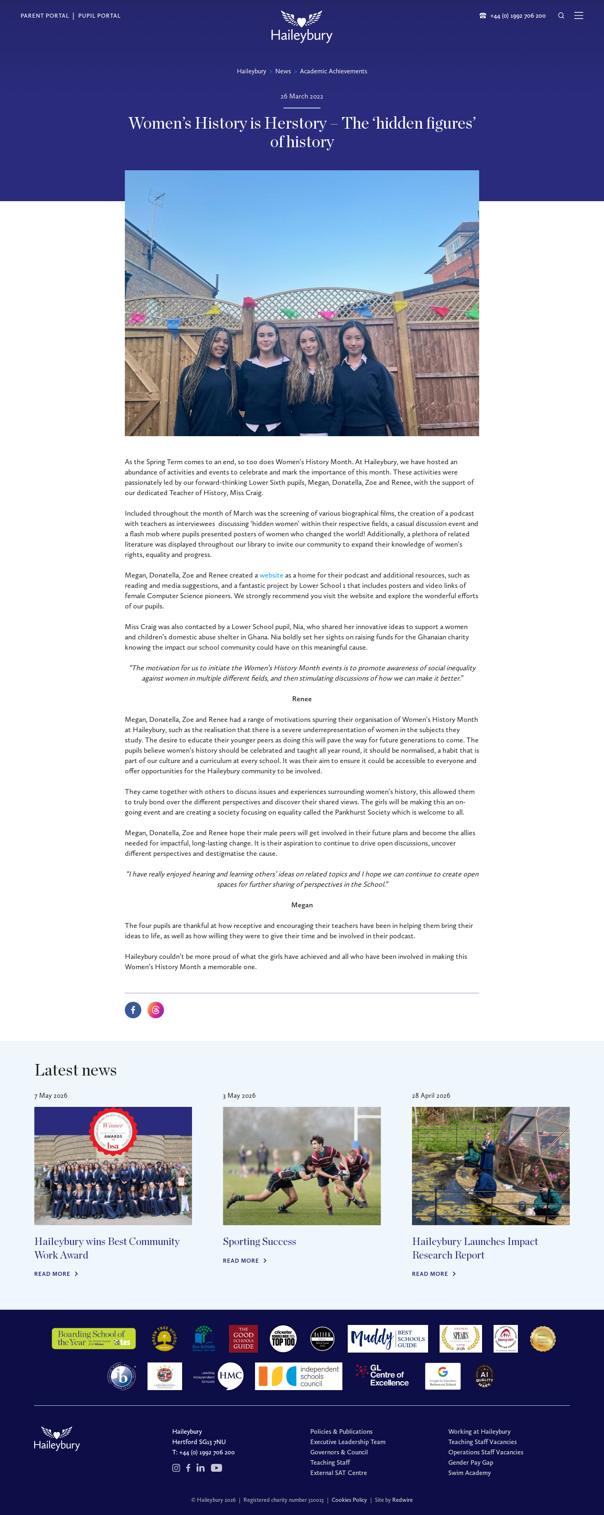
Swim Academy (469, 1473)
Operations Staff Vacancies (485, 1452)
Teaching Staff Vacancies (482, 1442)
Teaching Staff (330, 1462)
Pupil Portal (99, 15)
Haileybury (251, 71)
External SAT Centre (338, 1473)
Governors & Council (339, 1452)
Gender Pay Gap (470, 1462)
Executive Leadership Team (348, 1442)
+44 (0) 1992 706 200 (207, 1452)
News (283, 71)
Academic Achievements (333, 71)
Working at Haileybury (479, 1431)
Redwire (402, 1499)
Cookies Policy (349, 1499)
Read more (52, 1274)
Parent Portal (45, 15)
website (271, 575)
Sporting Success (259, 1242)
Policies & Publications (341, 1431)
